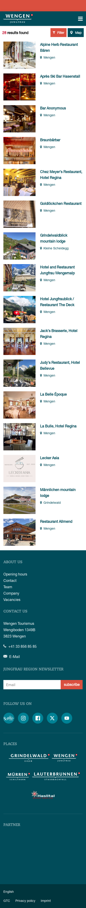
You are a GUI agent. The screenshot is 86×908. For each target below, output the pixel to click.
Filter (58, 32)
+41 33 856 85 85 (20, 646)
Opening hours (15, 574)
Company (11, 593)
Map (75, 32)
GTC (6, 901)
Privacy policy (25, 901)
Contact (10, 580)
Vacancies (11, 599)
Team (7, 587)
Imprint (46, 901)
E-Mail (11, 656)
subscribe (72, 684)
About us (12, 562)
